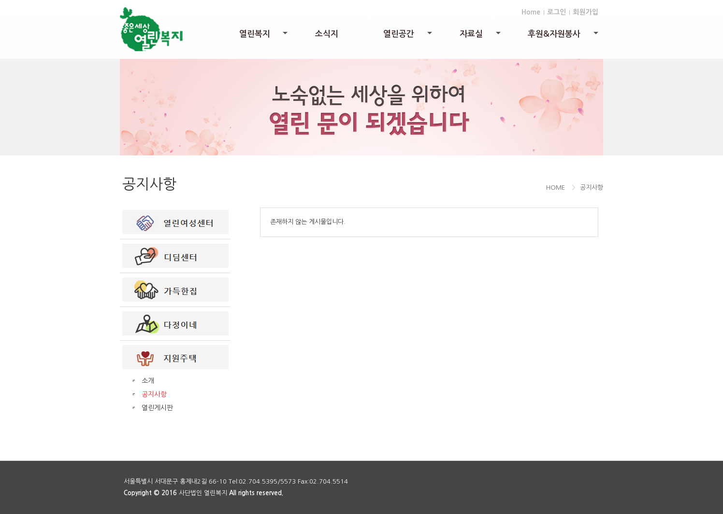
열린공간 (408, 36)
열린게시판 (157, 407)
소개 (148, 380)
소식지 (326, 34)
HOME (555, 187)
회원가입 (585, 12)
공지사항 (154, 394)
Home (530, 12)
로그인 (556, 12)
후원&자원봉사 (564, 36)
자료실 (481, 36)
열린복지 (264, 36)
